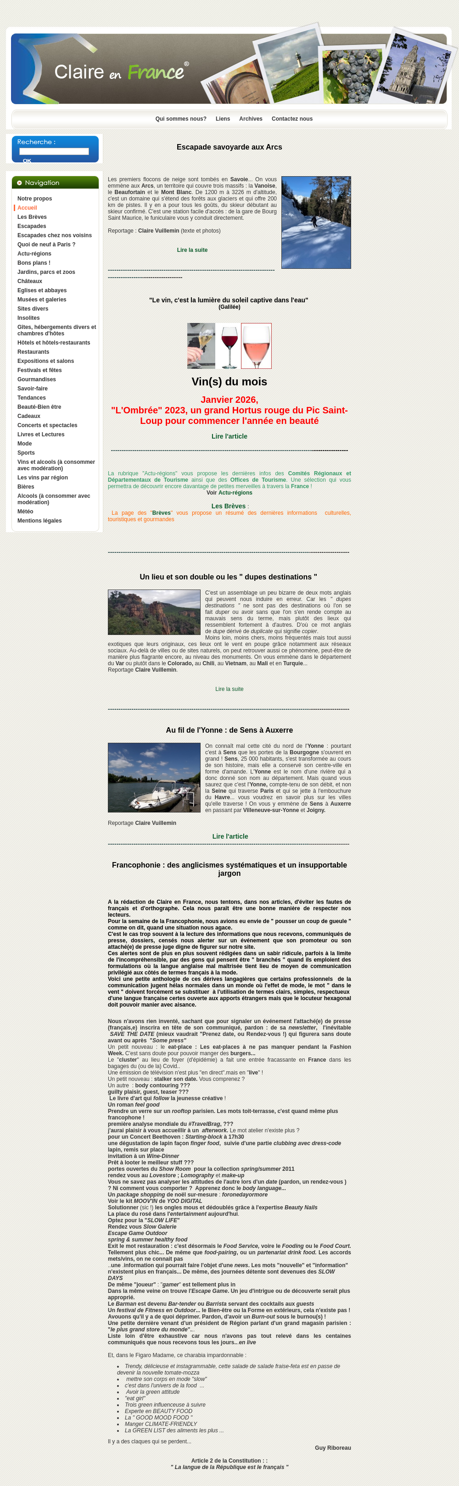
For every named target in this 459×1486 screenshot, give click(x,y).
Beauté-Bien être (39, 407)
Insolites (28, 318)
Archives (251, 119)
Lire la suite (229, 689)
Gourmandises (36, 379)
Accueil (27, 208)
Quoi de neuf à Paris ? (46, 244)
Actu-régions (34, 253)
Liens (223, 119)
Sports (26, 453)
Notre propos (34, 198)
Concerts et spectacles (47, 425)
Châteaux (29, 281)
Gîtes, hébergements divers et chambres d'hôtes (56, 330)
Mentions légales (39, 521)
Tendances (31, 398)
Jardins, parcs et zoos (46, 272)
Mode (24, 443)
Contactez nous (292, 119)
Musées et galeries (42, 299)
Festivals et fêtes (39, 370)
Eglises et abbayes (42, 290)
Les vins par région (42, 477)
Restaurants (33, 352)
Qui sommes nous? (181, 119)
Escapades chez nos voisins (54, 235)
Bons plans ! (33, 263)
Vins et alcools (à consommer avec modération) (56, 465)
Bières (25, 487)
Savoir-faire (32, 388)
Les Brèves (32, 217)
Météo (25, 511)
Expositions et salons (45, 361)
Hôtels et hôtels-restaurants (53, 342)
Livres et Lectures (41, 434)
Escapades (31, 226)
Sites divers (32, 309)
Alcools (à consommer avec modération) (53, 499)
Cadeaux (28, 416)
